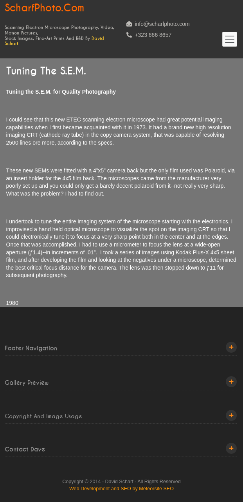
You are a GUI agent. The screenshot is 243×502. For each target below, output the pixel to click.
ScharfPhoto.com (44, 8)
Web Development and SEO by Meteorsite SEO (121, 488)
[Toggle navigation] (229, 39)
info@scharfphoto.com (158, 24)
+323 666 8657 (149, 35)
